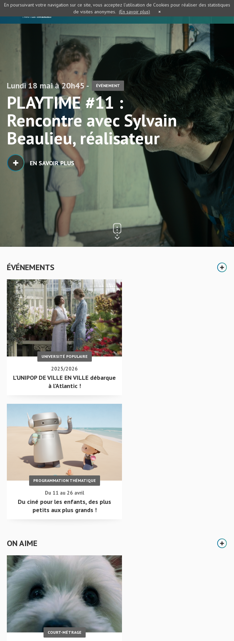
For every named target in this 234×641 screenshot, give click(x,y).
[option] (117, 123)
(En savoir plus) (134, 12)
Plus (222, 267)
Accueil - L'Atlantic (29, 582)
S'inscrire (140, 610)
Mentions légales (26, 616)
